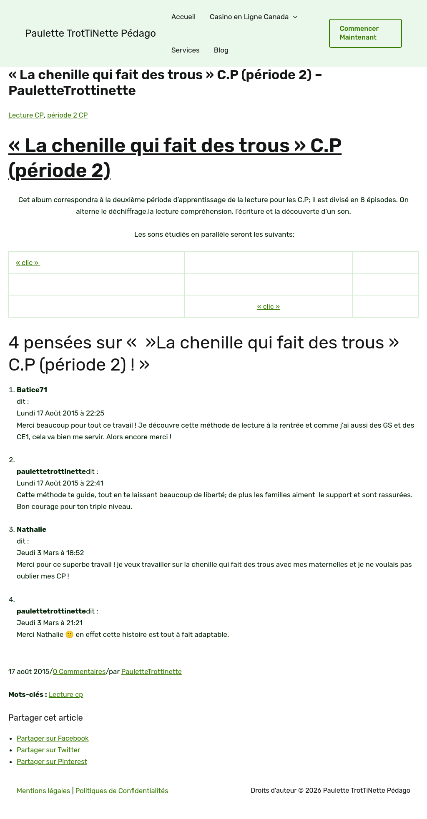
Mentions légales (44, 790)
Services (185, 50)
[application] (293, 16)
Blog (221, 50)
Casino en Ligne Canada (253, 16)
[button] (365, 33)
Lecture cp (66, 694)
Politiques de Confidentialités (125, 790)
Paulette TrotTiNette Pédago (90, 33)
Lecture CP (26, 115)
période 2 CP (69, 115)
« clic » (28, 262)
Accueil (183, 17)
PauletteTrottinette (154, 671)
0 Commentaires (80, 671)
